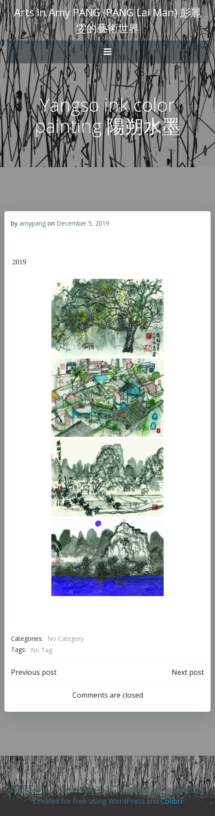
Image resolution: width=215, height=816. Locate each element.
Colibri (171, 801)
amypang (32, 223)
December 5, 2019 (83, 223)
